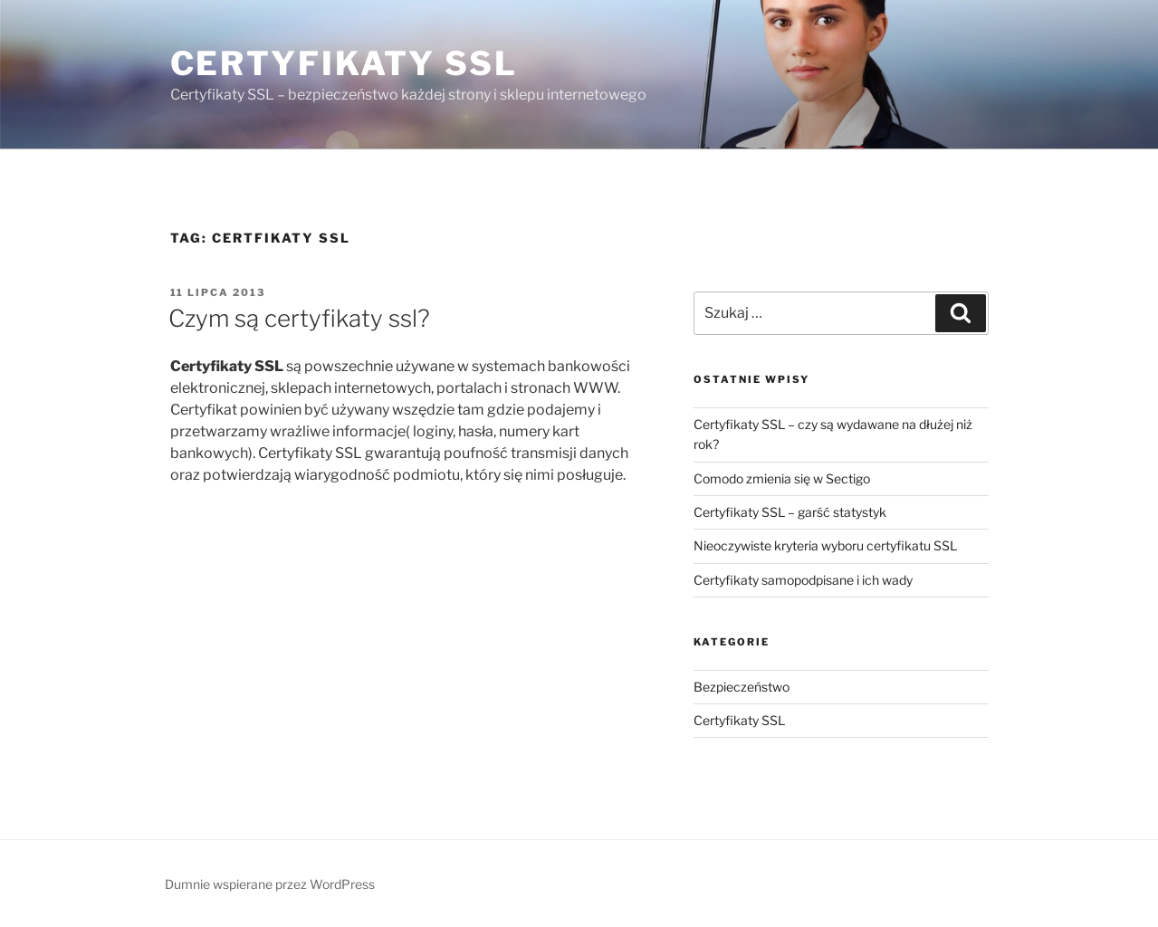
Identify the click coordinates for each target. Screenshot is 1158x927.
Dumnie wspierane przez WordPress (270, 884)
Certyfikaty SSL (344, 63)
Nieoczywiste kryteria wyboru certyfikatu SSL (825, 545)
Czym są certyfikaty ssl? (299, 318)
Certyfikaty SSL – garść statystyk (790, 512)
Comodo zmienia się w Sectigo (782, 478)
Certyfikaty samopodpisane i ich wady (803, 580)
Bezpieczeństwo (742, 686)
